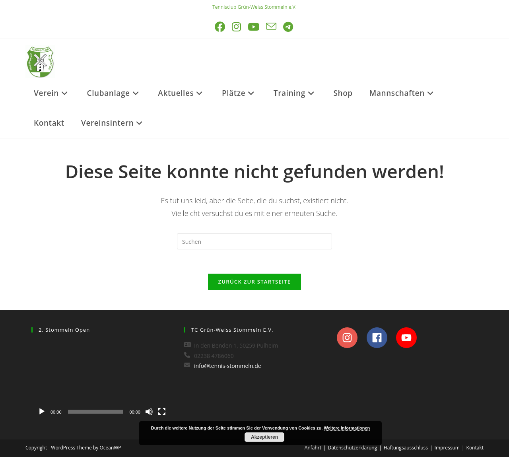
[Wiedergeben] (42, 412)
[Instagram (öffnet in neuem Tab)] (237, 27)
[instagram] (351, 337)
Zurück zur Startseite (254, 281)
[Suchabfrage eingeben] (254, 241)
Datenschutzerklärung (352, 447)
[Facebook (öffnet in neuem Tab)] (220, 27)
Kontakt (475, 447)
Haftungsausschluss (406, 447)
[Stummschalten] (149, 412)
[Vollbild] (162, 412)
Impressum (447, 447)
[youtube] (408, 337)
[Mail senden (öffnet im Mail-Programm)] (271, 27)
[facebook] (381, 337)
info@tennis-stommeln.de (227, 365)
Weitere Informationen (347, 428)
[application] (101, 380)
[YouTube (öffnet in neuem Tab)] (254, 27)
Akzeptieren (264, 437)
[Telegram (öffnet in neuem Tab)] (288, 27)
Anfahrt (313, 447)
